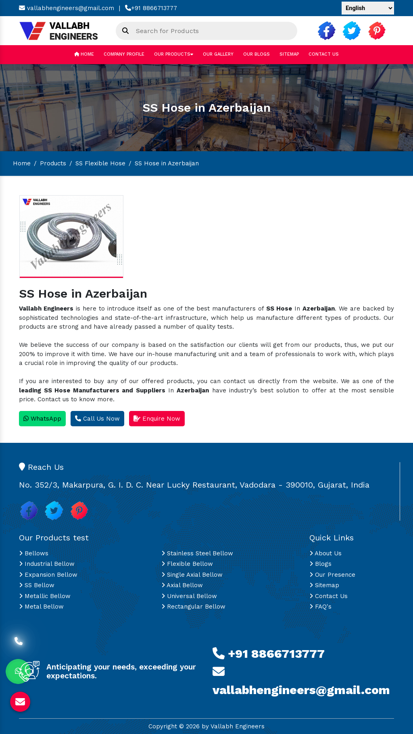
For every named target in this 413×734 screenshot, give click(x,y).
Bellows (33, 553)
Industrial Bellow (47, 563)
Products (53, 163)
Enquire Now (156, 418)
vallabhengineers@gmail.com (66, 8)
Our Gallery (218, 54)
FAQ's (320, 606)
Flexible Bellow (187, 563)
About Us (325, 553)
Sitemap (289, 54)
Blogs (320, 563)
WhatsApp (42, 418)
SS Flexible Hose (100, 163)
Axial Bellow (182, 585)
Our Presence (332, 574)
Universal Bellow (189, 596)
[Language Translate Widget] (368, 8)
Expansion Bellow (48, 574)
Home (84, 54)
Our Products (173, 54)
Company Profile (124, 54)
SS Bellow (36, 585)
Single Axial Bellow (192, 574)
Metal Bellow (41, 606)
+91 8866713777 (151, 8)
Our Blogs (256, 54)
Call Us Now (97, 418)
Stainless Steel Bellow (197, 553)
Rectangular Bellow (193, 606)
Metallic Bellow (45, 596)
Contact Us (324, 54)
